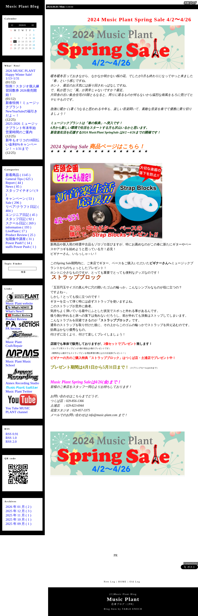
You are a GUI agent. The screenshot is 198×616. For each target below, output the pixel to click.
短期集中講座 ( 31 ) (20, 239)
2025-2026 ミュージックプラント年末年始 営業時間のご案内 (22, 128)
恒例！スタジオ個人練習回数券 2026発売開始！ (22, 90)
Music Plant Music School (22, 362)
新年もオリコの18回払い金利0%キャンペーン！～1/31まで (22, 144)
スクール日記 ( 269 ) (21, 223)
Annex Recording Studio (22, 381)
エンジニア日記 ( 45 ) (21, 215)
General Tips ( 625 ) (19, 179)
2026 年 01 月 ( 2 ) (18, 507)
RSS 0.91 (12, 434)
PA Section (22, 327)
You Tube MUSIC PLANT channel (22, 409)
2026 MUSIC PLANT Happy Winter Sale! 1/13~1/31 (20, 74)
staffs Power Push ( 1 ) (21, 247)
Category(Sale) (191, 563)
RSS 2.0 (11, 441)
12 (12, 25)
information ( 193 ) (18, 227)
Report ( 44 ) (14, 183)
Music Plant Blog (125, 594)
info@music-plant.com (103, 415)
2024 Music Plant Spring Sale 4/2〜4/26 (139, 19)
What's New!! (19, 310)
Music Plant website (22, 302)
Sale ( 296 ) (13, 202)
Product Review (19, 317)
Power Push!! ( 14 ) (19, 243)
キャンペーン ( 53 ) (20, 198)
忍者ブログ (118, 604)
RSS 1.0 (11, 438)
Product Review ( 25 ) (20, 235)
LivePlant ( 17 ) (16, 231)
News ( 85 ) (13, 186)
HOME (122, 581)
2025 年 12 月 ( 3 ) (18, 511)
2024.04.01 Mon (56, 6)
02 (33, 25)
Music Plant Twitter (22, 390)
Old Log (135, 581)
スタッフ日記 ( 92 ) (20, 219)
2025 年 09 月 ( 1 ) (18, 524)
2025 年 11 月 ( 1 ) (18, 515)
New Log (109, 581)
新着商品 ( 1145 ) (18, 175)
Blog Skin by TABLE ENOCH (123, 609)
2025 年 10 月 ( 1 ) (18, 519)
